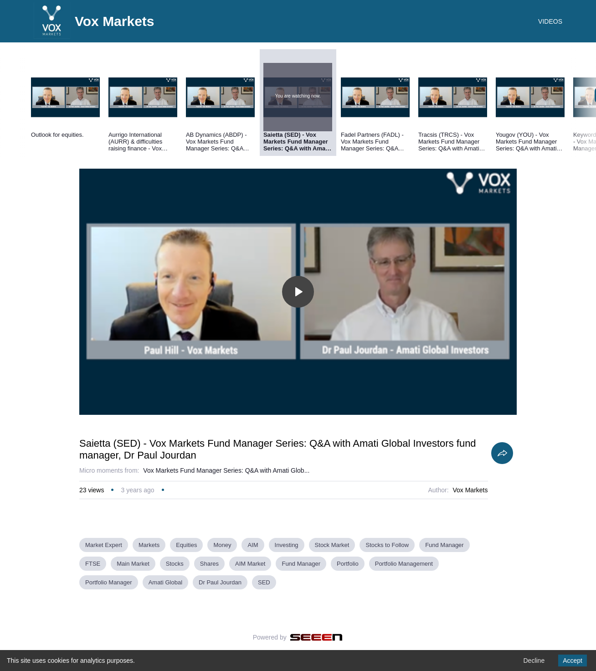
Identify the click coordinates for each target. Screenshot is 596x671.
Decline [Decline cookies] (534, 660)
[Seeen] (316, 637)
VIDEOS (550, 21)
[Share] (502, 453)
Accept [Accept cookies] (572, 660)
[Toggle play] (298, 292)
